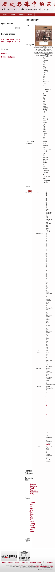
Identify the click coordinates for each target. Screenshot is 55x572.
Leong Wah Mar (32, 504)
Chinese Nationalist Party (34, 492)
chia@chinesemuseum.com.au (44, 566)
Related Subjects (8, 57)
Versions (4, 54)
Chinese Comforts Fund (33, 486)
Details (48, 444)
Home (4, 14)
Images (21, 14)
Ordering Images (36, 562)
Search (30, 14)
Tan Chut (32, 513)
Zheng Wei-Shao (32, 529)
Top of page (48, 562)
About (13, 14)
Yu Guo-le (32, 518)
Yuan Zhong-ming (32, 524)
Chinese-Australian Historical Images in (26, 565)
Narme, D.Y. (32, 509)
